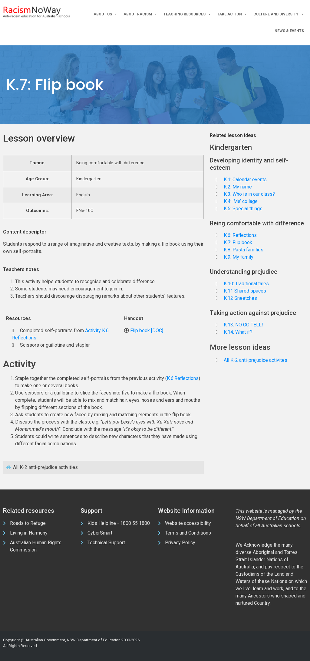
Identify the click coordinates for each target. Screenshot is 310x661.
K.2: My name (238, 187)
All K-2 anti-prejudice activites (255, 360)
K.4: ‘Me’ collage (241, 201)
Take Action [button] (232, 14)
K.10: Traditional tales (246, 283)
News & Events (289, 31)
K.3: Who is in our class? (249, 194)
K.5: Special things (243, 208)
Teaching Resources (187, 14)
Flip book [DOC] (146, 330)
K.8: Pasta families (243, 250)
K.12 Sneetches (240, 298)
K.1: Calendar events (245, 179)
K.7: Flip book (238, 242)
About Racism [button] (140, 14)
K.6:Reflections (183, 378)
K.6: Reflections (240, 235)
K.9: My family (238, 257)
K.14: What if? (238, 332)
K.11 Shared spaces (245, 291)
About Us (105, 14)
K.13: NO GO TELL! (243, 325)
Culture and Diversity (278, 14)
